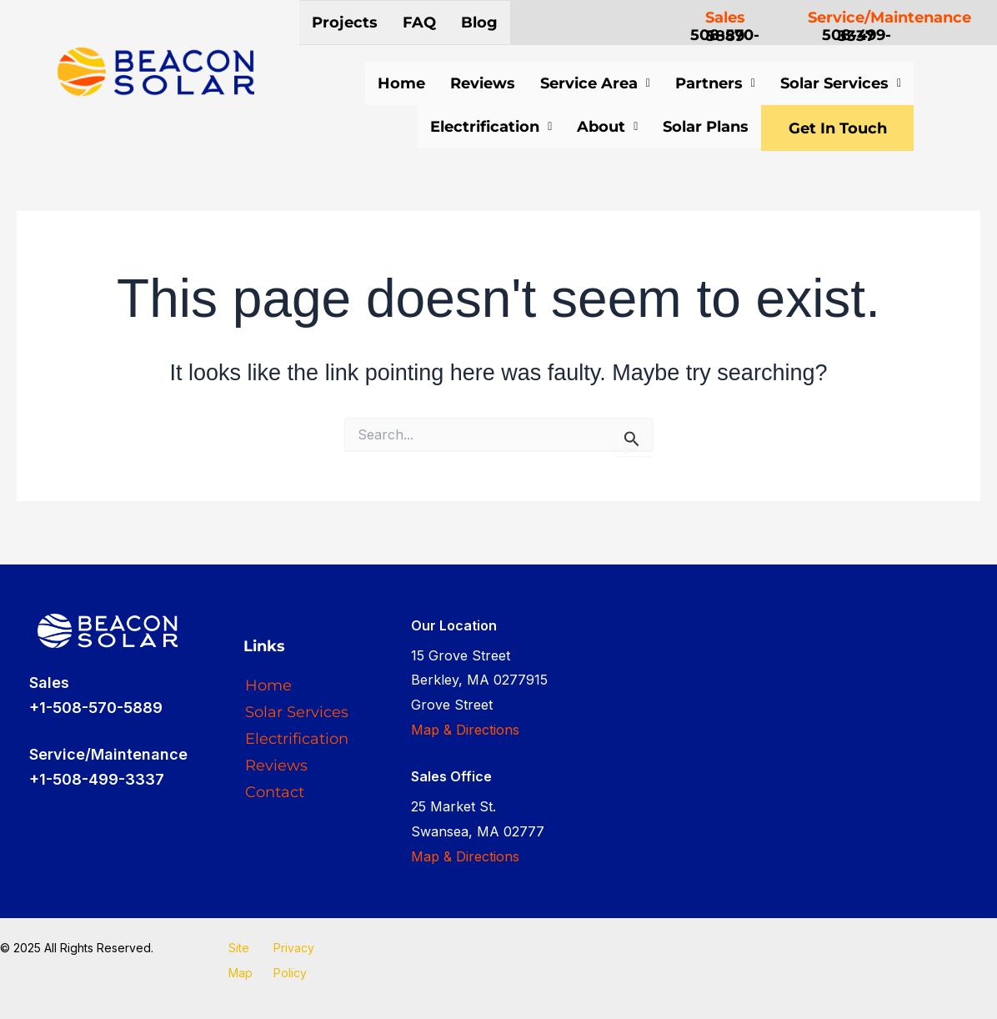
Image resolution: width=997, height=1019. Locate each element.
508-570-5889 (724, 35)
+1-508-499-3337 (96, 779)
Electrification (470, 127)
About (586, 127)
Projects (345, 22)
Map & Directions (465, 729)
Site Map (240, 960)
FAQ (419, 22)
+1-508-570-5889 (96, 707)
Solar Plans (685, 127)
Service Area (595, 83)
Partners (715, 83)
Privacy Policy (293, 960)
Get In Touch (827, 129)
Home (401, 83)
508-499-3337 (856, 35)
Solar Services (840, 83)
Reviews (482, 83)
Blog (479, 22)
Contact (274, 792)
